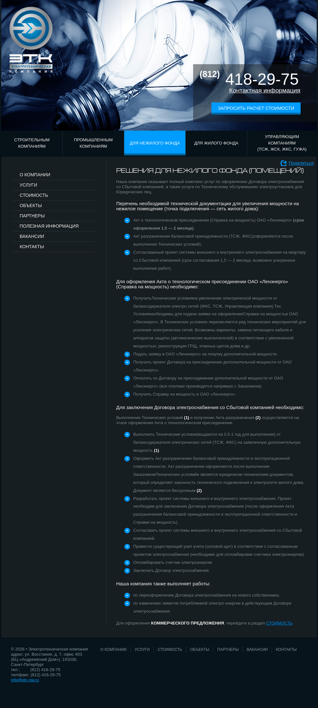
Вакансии (32, 236)
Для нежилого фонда (155, 143)
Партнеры (32, 215)
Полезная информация (49, 226)
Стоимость (34, 195)
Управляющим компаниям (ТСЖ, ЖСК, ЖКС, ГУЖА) (281, 143)
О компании (35, 174)
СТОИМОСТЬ (279, 623)
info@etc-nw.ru (25, 679)
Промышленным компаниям (93, 143)
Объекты (31, 205)
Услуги (28, 185)
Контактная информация (264, 90)
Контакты (32, 246)
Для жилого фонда (216, 143)
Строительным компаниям (32, 143)
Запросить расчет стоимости (256, 108)
